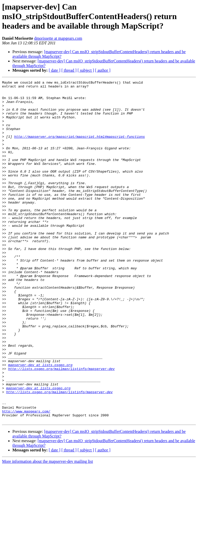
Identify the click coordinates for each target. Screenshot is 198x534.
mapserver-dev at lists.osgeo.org (40, 422)
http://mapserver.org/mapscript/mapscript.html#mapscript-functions (79, 148)
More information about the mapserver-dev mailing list (47, 529)
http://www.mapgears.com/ (26, 477)
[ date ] (54, 70)
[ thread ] (69, 70)
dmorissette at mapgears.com (58, 38)
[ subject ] (86, 70)
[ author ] (103, 70)
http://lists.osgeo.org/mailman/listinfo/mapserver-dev (61, 426)
